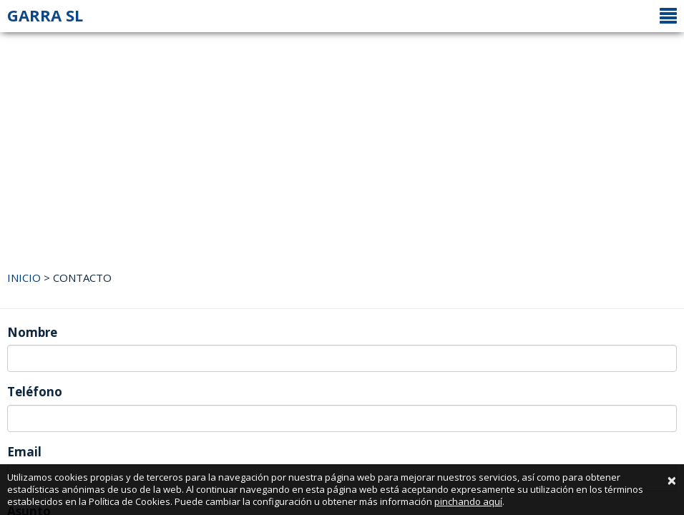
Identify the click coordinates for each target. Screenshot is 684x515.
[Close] (672, 480)
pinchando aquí (468, 501)
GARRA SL (45, 15)
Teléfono (34, 391)
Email (24, 451)
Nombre (32, 332)
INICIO (24, 277)
